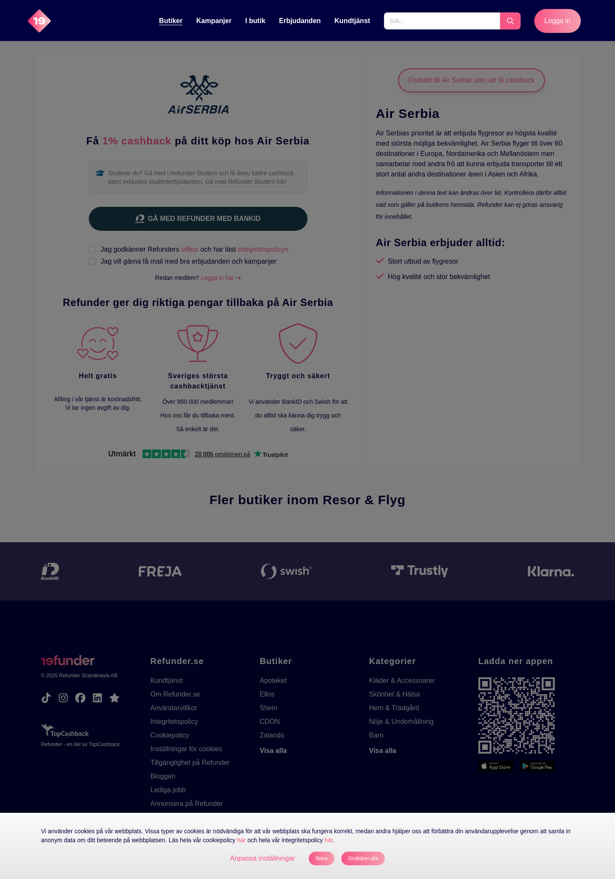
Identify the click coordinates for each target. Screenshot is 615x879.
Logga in (558, 20)
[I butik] (255, 21)
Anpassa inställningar (262, 858)
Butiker (170, 20)
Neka (322, 858)
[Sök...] (442, 20)
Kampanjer (213, 20)
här (241, 840)
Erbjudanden (300, 20)
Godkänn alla (363, 858)
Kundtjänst (352, 20)
